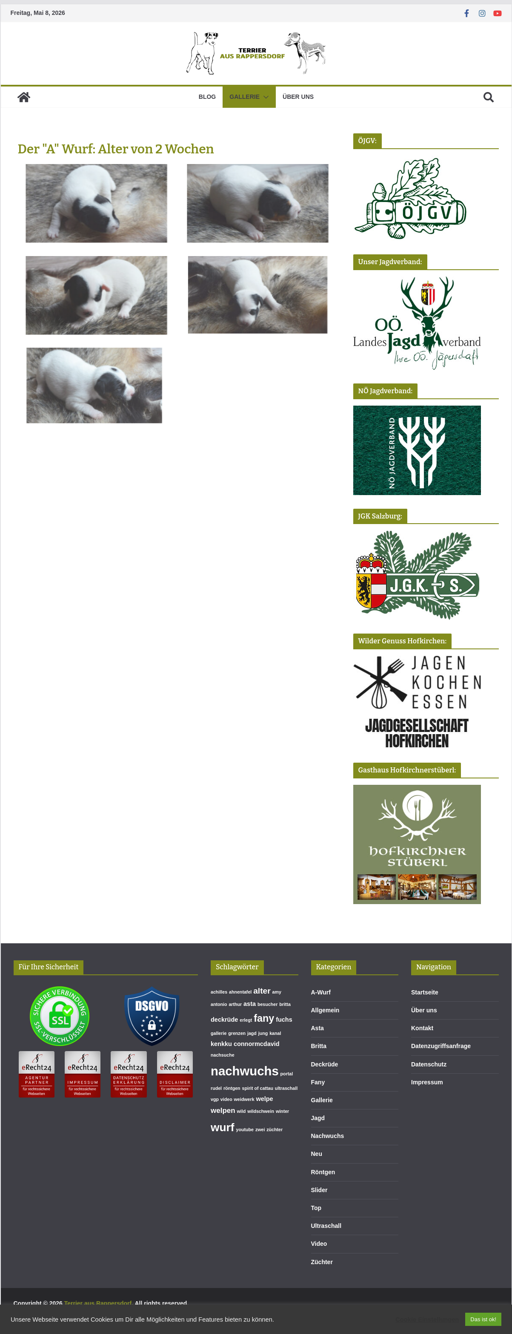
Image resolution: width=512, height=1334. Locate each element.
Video (319, 1243)
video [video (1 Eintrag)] (226, 1099)
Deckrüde (324, 1064)
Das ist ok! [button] (483, 1319)
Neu (316, 1153)
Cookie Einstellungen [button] (427, 1319)
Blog (206, 96)
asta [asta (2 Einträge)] (249, 1003)
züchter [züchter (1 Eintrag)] (274, 1129)
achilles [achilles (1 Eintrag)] (219, 991)
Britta (319, 1046)
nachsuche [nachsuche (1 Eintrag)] (223, 1054)
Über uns (298, 96)
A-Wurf (321, 992)
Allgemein (325, 1010)
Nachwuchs (327, 1135)
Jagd (318, 1118)
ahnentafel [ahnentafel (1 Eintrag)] (240, 991)
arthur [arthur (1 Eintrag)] (235, 1004)
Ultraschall (326, 1225)
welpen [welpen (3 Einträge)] (223, 1110)
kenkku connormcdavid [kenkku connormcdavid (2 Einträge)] (245, 1043)
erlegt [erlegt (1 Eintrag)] (246, 1020)
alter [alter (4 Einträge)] (261, 990)
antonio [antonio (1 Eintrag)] (219, 1004)
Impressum (427, 1082)
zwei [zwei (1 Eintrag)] (260, 1129)
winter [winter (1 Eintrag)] (282, 1111)
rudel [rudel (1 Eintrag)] (216, 1088)
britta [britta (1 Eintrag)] (285, 1004)
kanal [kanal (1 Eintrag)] (275, 1033)
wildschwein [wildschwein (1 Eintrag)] (260, 1111)
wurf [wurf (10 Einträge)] (223, 1127)
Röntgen (323, 1172)
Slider (319, 1190)
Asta (317, 1028)
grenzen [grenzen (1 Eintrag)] (237, 1033)
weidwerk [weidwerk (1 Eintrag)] (244, 1099)
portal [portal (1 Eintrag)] (286, 1073)
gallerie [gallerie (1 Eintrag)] (218, 1033)
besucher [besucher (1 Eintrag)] (267, 1004)
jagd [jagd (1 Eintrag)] (252, 1033)
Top (316, 1207)
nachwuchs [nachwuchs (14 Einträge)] (245, 1071)
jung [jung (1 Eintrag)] (263, 1033)
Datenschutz (428, 1064)
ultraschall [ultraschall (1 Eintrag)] (286, 1088)
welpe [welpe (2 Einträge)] (264, 1098)
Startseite (424, 992)
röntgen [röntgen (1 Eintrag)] (231, 1088)
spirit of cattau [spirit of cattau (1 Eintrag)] (257, 1088)
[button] (264, 97)
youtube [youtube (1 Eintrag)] (245, 1129)
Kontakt (422, 1028)
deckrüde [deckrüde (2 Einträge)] (224, 1019)
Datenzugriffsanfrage (441, 1046)
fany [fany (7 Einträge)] (264, 1018)
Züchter (322, 1262)
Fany (318, 1082)
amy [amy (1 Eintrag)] (276, 991)
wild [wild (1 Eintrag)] (241, 1111)
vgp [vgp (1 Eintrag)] (215, 1099)
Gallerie (244, 96)
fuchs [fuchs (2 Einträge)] (284, 1019)
